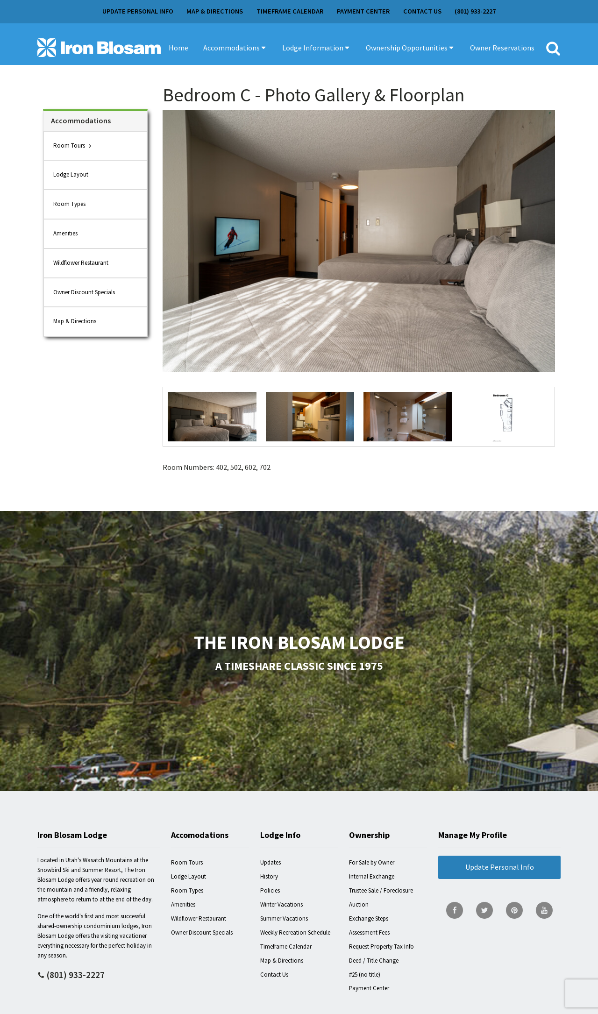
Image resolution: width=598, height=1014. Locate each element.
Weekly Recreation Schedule (295, 932)
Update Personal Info (137, 11)
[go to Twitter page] (484, 910)
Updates (270, 862)
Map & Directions (214, 11)
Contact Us (422, 11)
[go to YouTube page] (544, 910)
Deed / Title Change (374, 960)
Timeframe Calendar (289, 11)
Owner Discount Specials (84, 292)
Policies (270, 890)
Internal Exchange (371, 876)
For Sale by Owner (371, 862)
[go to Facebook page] (454, 910)
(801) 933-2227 (475, 11)
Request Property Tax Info (381, 946)
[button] (235, 47)
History (269, 876)
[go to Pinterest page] (514, 910)
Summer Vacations (284, 918)
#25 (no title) (364, 975)
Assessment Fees (369, 932)
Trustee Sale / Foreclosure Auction (381, 897)
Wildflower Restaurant (80, 263)
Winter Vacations (281, 904)
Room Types (69, 204)
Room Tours (69, 145)
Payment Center (363, 11)
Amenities (65, 233)
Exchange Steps (368, 918)
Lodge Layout (70, 174)
